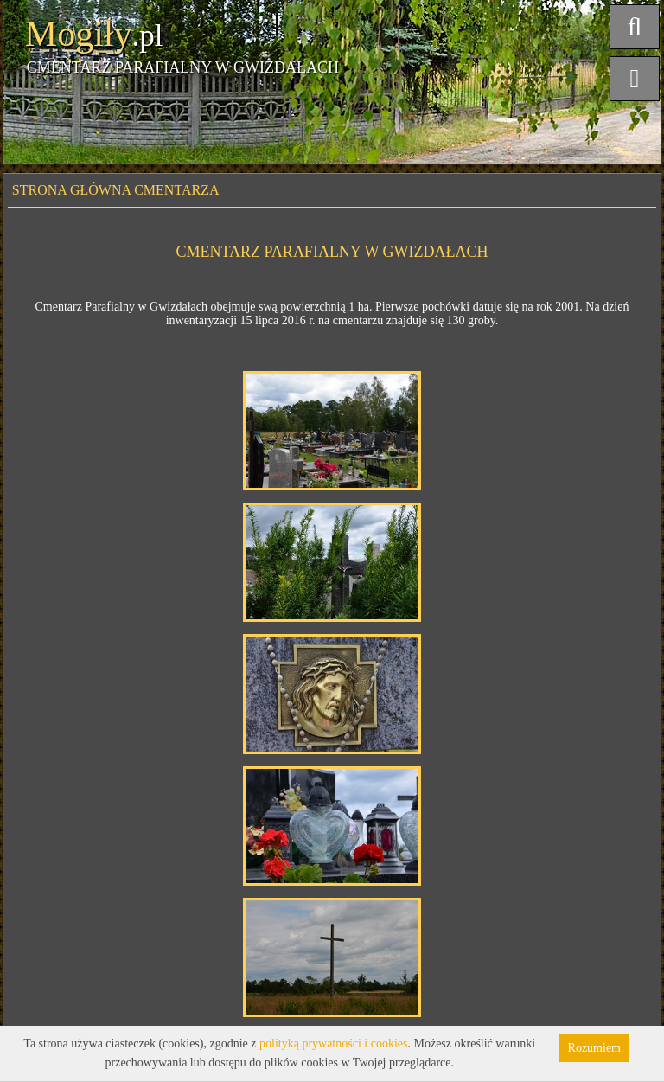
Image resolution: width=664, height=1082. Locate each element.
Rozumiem (594, 1047)
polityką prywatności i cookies (333, 1043)
